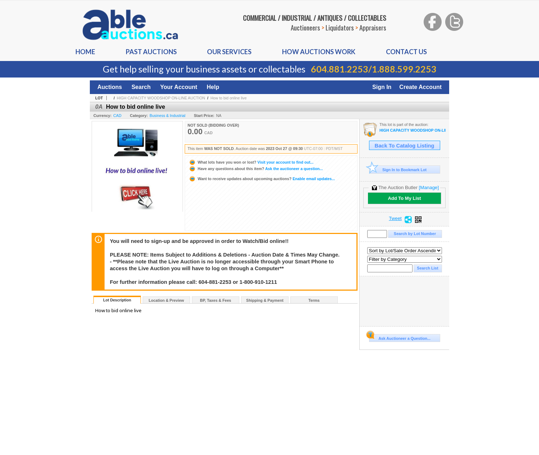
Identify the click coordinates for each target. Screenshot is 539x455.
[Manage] (429, 187)
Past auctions (151, 52)
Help (213, 87)
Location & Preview (166, 300)
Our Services (229, 52)
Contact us (406, 52)
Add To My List (404, 198)
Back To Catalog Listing (404, 146)
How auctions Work (318, 52)
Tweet (395, 218)
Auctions (109, 87)
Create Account (420, 87)
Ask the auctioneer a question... (256, 168)
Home (85, 52)
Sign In (381, 87)
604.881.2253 (339, 69)
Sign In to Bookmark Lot (398, 169)
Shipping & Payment (265, 300)
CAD (117, 115)
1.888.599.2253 (404, 69)
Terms (313, 300)
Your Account (178, 87)
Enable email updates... (262, 179)
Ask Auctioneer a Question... (399, 337)
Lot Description (117, 300)
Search (141, 87)
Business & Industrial (167, 115)
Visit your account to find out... (251, 162)
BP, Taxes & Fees (215, 300)
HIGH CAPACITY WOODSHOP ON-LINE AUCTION (161, 98)
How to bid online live (229, 98)
